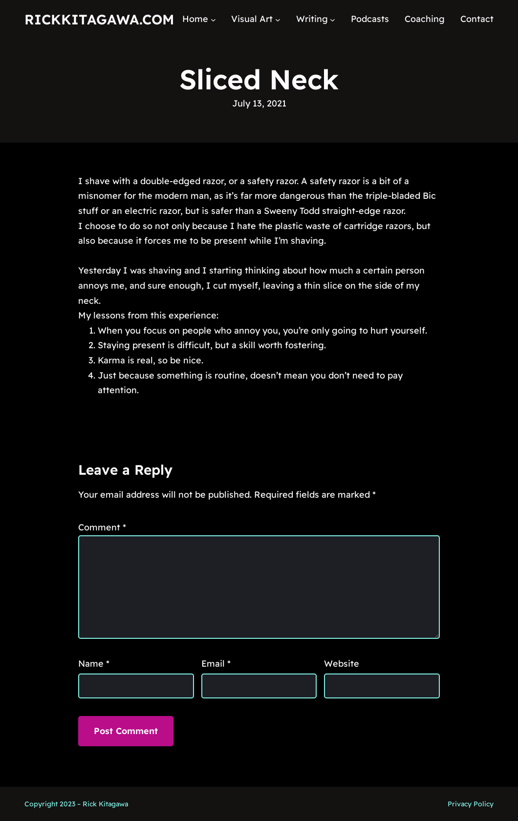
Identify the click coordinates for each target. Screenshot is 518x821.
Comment (102, 527)
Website (341, 663)
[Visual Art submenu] (278, 19)
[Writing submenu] (332, 19)
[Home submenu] (213, 19)
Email (216, 663)
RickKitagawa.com (99, 19)
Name (93, 663)
